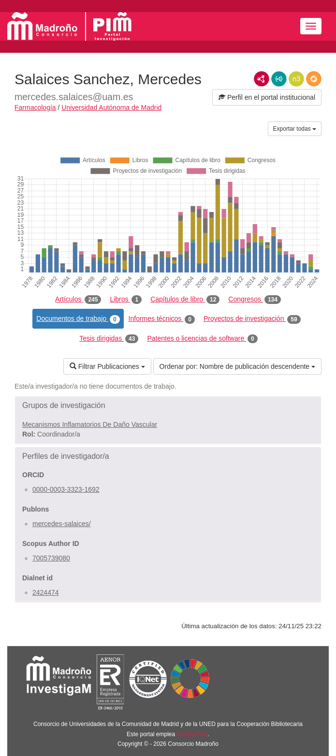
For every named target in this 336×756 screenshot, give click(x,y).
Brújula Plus (192, 734)
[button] (168, 405)
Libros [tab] (126, 299)
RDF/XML (261, 79)
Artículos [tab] (78, 299)
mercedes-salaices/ (61, 524)
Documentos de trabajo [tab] (77, 319)
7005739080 (51, 558)
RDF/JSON (313, 79)
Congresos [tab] (254, 299)
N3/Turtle (296, 79)
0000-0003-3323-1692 (66, 489)
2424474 (45, 592)
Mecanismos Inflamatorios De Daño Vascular (89, 424)
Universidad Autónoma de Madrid (111, 107)
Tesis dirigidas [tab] (108, 338)
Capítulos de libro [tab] (184, 299)
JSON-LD (279, 79)
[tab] (168, 405)
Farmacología (35, 107)
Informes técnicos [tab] (162, 319)
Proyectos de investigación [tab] (252, 319)
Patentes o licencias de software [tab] (202, 338)
